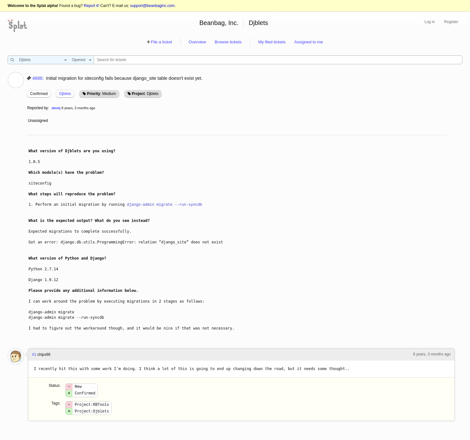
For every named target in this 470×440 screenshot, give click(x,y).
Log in (429, 22)
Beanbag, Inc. (219, 22)
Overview (197, 42)
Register (451, 22)
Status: (54, 385)
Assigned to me (308, 42)
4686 (37, 78)
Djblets (258, 22)
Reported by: (38, 108)
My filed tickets (271, 42)
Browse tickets (228, 42)
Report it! (91, 5)
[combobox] (41, 60)
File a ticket (161, 42)
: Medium (101, 93)
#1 (34, 354)
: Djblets (145, 93)
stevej (56, 108)
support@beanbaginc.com (152, 5)
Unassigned (38, 120)
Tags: (55, 405)
